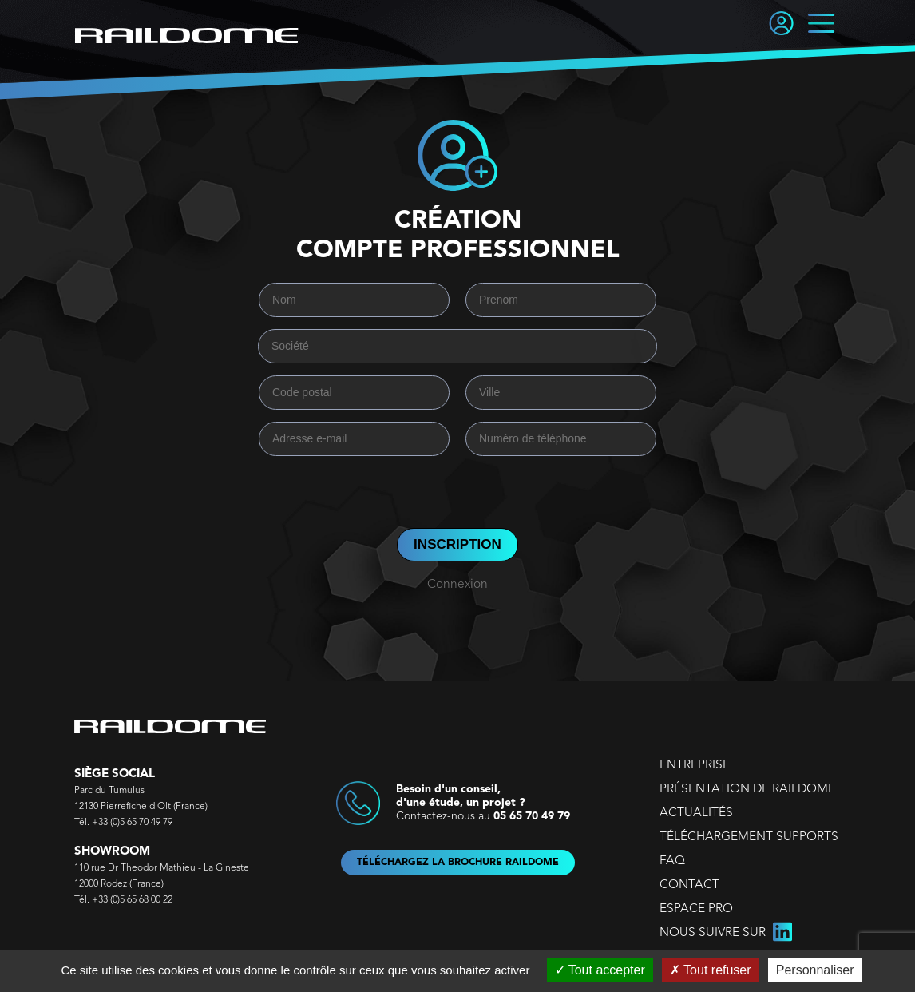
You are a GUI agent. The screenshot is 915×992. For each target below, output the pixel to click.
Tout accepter (600, 970)
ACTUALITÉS (696, 813)
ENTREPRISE (695, 765)
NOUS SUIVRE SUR (726, 933)
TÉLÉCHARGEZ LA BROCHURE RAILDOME (458, 862)
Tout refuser (710, 970)
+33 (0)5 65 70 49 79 (132, 822)
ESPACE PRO (696, 909)
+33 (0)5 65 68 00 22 (132, 900)
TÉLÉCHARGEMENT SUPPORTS (749, 837)
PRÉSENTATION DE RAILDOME (747, 789)
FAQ (672, 861)
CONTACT (689, 885)
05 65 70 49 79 (531, 816)
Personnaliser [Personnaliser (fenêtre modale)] (815, 970)
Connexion (457, 584)
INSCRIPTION (457, 544)
